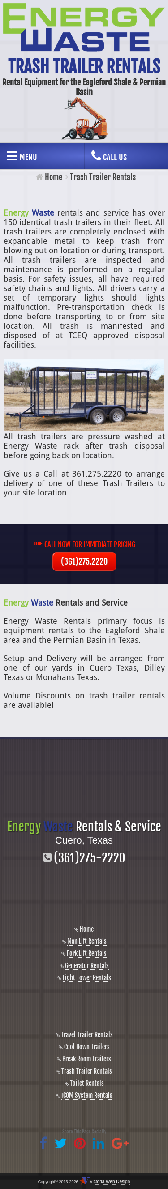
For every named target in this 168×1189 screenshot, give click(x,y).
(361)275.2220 (84, 561)
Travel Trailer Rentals (87, 1035)
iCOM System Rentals (86, 1095)
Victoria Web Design (110, 1181)
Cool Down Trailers (87, 1047)
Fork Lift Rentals (87, 953)
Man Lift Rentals (87, 941)
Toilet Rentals (87, 1083)
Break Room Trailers (86, 1059)
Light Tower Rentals (87, 977)
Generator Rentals (87, 965)
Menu (22, 156)
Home (53, 177)
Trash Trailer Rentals (86, 1071)
